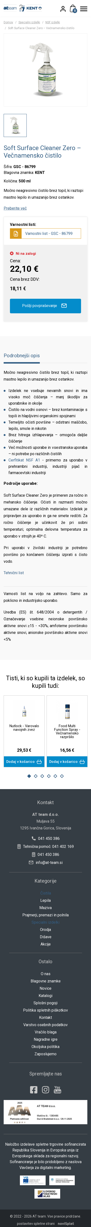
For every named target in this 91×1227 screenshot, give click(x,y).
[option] (15, 125)
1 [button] (29, 773)
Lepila (45, 897)
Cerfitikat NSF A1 (24, 460)
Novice (45, 984)
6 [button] (62, 773)
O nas (45, 970)
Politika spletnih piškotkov (45, 1006)
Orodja (45, 926)
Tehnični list (14, 573)
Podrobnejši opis (22, 355)
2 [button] (36, 773)
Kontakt (45, 1014)
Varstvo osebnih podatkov (45, 1021)
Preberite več (15, 208)
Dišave (45, 933)
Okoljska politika (45, 1043)
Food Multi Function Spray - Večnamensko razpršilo (67, 731)
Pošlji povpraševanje (45, 306)
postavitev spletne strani (36, 1220)
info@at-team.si (46, 859)
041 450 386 (45, 835)
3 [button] (42, 773)
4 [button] (49, 773)
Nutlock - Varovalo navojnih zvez (24, 728)
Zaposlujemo (45, 1050)
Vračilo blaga (46, 1028)
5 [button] (55, 773)
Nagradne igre (46, 1035)
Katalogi (45, 992)
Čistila (45, 889)
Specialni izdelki (29, 22)
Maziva (45, 904)
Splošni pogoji (45, 999)
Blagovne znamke (46, 977)
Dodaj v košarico (24, 758)
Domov (8, 22)
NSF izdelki (52, 22)
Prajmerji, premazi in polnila (45, 911)
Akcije (46, 940)
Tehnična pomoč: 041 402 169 (45, 843)
